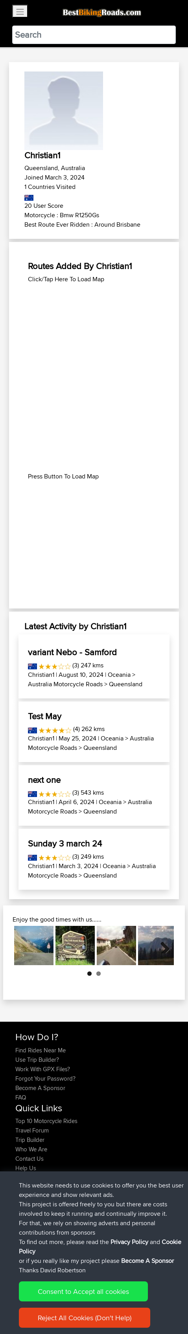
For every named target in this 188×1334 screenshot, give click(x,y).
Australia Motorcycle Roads (65, 684)
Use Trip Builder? (37, 1059)
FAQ (20, 1097)
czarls (23, 1239)
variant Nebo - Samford (72, 652)
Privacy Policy (120, 1303)
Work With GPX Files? (42, 1069)
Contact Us (29, 1158)
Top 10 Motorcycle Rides (46, 1121)
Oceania (119, 674)
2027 (84, 1192)
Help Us (25, 1168)
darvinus (27, 1211)
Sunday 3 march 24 (65, 843)
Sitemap (88, 1303)
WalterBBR (29, 1230)
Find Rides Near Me (40, 1050)
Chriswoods (31, 1192)
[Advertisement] (94, 378)
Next (162, 945)
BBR (71, 1201)
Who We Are (31, 1149)
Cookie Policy (159, 1303)
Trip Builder (29, 1140)
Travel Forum (32, 1130)
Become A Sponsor (40, 1088)
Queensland (125, 684)
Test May (44, 716)
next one (44, 779)
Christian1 (41, 674)
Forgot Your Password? (45, 1078)
